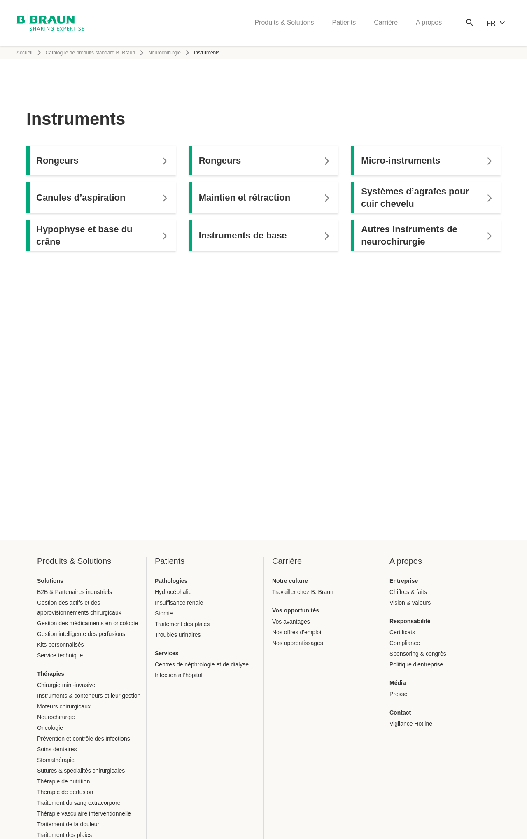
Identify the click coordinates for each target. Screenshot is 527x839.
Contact (400, 712)
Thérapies (50, 674)
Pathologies (171, 580)
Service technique (60, 655)
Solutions (50, 580)
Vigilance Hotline (410, 723)
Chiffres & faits (408, 592)
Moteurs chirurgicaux (64, 706)
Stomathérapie (56, 760)
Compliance (404, 643)
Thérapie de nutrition (63, 781)
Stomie (164, 613)
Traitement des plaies (64, 835)
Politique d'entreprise (416, 664)
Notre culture (290, 580)
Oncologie (50, 727)
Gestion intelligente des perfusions (81, 634)
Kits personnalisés (60, 644)
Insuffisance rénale (179, 602)
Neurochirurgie (164, 53)
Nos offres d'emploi (296, 632)
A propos (429, 22)
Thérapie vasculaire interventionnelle (84, 813)
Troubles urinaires (178, 634)
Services (167, 653)
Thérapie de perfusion (65, 792)
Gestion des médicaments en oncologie (87, 623)
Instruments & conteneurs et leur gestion (88, 695)
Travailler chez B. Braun (302, 592)
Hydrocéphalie (173, 592)
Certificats (402, 632)
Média (397, 683)
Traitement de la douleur (68, 824)
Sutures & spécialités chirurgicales (81, 770)
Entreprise (403, 580)
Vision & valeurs (410, 602)
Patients (344, 22)
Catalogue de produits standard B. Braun (90, 53)
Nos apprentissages (297, 643)
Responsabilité (410, 621)
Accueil (24, 53)
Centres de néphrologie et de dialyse (202, 664)
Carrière (386, 22)
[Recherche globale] (470, 23)
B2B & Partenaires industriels (74, 592)
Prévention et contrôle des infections (83, 738)
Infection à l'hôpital (179, 675)
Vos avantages (291, 621)
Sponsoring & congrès (417, 653)
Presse (398, 694)
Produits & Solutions (284, 22)
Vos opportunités (295, 610)
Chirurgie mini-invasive (66, 685)
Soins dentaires (57, 749)
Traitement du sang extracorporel (79, 802)
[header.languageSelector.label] (497, 23)
